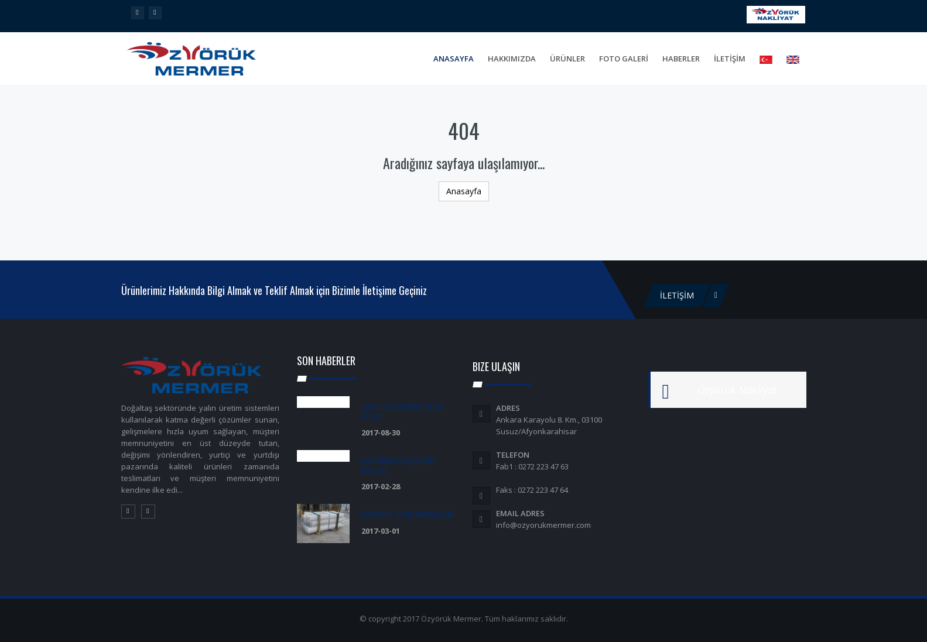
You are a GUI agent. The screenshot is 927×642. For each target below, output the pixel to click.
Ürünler (567, 58)
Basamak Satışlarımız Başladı (398, 465)
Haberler (681, 58)
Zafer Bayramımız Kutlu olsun (402, 411)
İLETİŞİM (729, 58)
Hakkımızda (512, 58)
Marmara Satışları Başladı (407, 514)
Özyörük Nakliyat (737, 390)
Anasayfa (453, 58)
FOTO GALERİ (623, 58)
